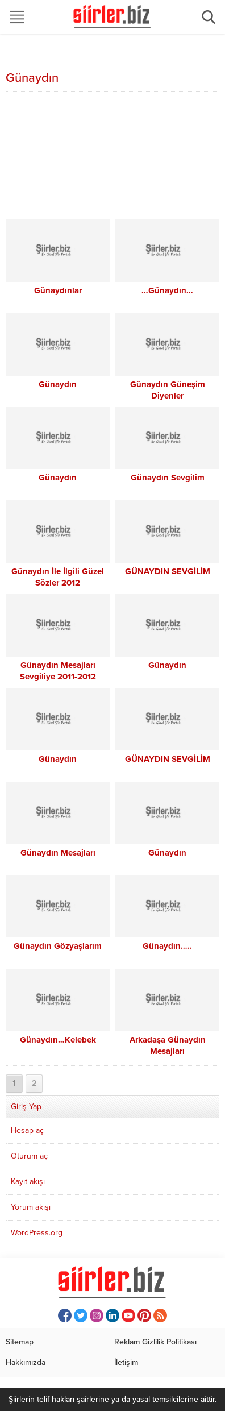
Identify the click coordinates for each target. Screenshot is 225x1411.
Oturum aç (29, 1156)
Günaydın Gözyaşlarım (58, 946)
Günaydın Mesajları (57, 853)
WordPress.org (37, 1233)
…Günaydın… (167, 290)
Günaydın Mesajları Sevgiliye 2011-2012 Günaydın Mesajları (58, 676)
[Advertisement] (112, 157)
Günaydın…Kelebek (58, 1040)
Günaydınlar (58, 290)
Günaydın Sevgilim (168, 477)
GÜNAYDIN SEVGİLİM (167, 571)
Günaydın (58, 384)
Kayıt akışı (28, 1181)
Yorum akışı (31, 1207)
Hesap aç (27, 1130)
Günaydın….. (167, 946)
